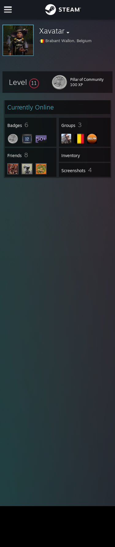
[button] (24, 82)
